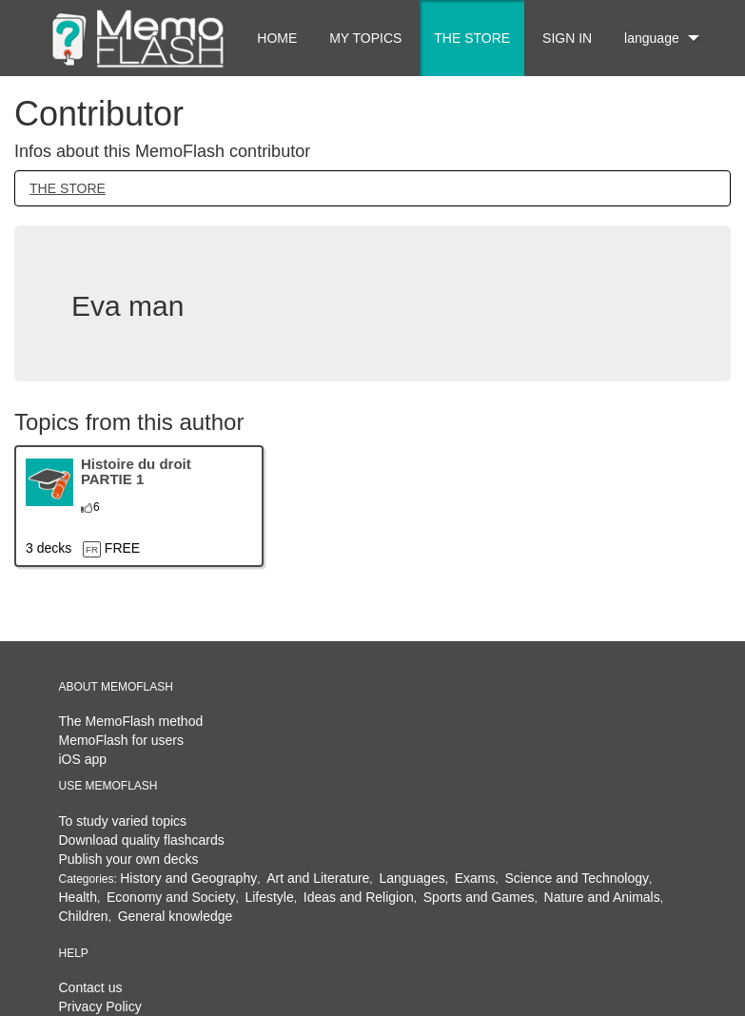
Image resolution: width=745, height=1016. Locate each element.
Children (83, 916)
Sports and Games (479, 897)
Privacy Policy (100, 1006)
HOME (277, 38)
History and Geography (188, 878)
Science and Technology (577, 878)
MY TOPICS (365, 38)
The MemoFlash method (131, 721)
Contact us (91, 987)
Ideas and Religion (359, 897)
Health (78, 897)
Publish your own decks (129, 859)
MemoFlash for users (121, 740)
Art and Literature (317, 878)
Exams (475, 878)
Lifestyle (269, 897)
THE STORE (472, 38)
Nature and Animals (602, 897)
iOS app (83, 759)
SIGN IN (567, 38)
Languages (411, 878)
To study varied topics (123, 821)
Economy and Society (171, 897)
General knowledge (175, 916)
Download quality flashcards (142, 840)
